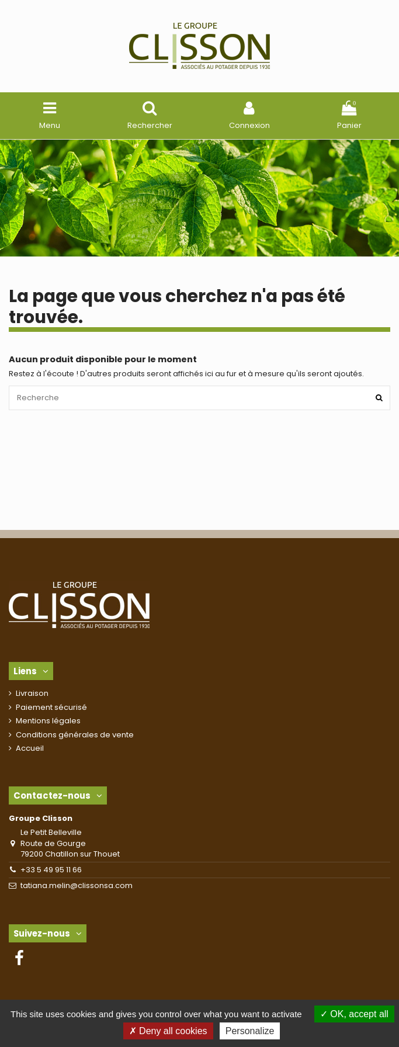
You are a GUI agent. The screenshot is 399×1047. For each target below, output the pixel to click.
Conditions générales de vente (75, 735)
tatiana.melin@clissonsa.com (76, 885)
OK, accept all (354, 1014)
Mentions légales (48, 721)
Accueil (30, 748)
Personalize (250, 1031)
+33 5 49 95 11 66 (51, 869)
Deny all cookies (168, 1031)
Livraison (32, 693)
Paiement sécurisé (51, 707)
